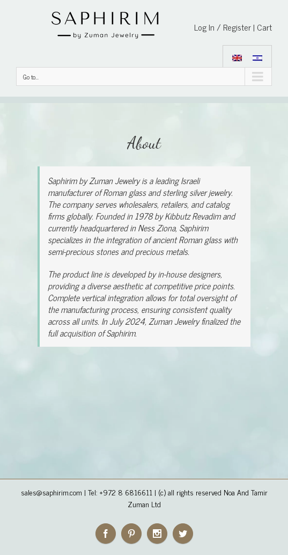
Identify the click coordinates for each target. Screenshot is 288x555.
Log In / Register (222, 27)
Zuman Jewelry (114, 180)
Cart (264, 27)
